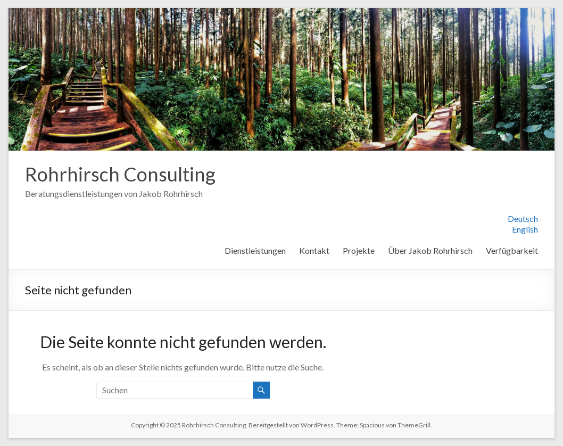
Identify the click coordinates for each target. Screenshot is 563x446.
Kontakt (314, 250)
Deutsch (523, 218)
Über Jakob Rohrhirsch (430, 250)
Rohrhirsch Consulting (120, 174)
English (525, 229)
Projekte (359, 250)
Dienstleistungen (255, 250)
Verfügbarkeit (512, 250)
